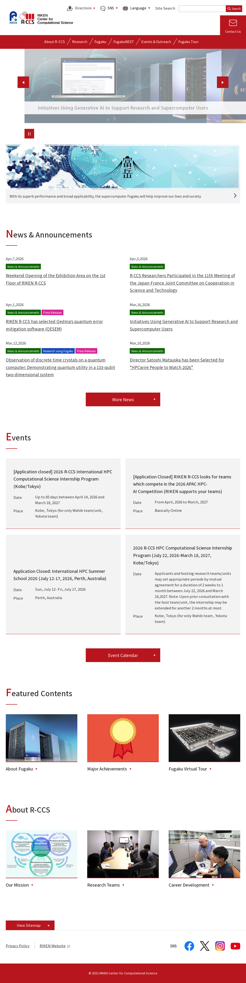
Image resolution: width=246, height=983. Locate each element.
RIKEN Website (55, 945)
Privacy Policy (18, 945)
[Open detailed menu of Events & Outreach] (156, 41)
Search (234, 8)
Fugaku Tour (188, 41)
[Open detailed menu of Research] (79, 41)
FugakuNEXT (123, 41)
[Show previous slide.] (23, 82)
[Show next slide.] (222, 82)
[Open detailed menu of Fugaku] (100, 41)
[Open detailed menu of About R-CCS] (54, 41)
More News (123, 399)
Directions (79, 8)
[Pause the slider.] (29, 133)
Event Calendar (123, 655)
